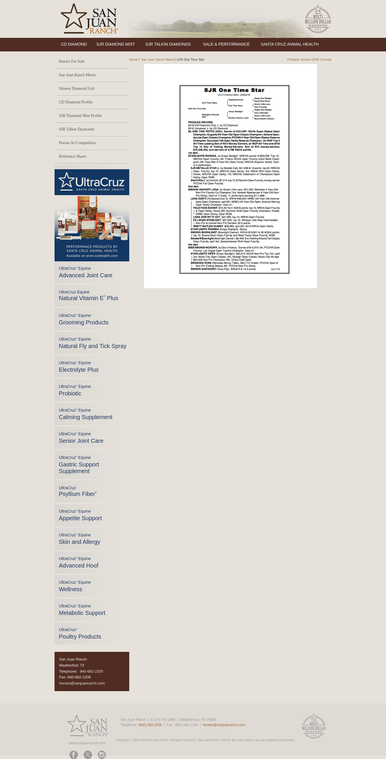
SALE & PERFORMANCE (226, 44)
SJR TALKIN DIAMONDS (168, 44)
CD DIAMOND (74, 44)
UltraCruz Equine (88, 295)
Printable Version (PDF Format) (309, 59)
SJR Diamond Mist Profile (80, 116)
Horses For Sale (72, 61)
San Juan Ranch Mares (77, 75)
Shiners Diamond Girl (77, 88)
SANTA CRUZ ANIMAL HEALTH (289, 44)
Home (133, 59)
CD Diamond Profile (76, 102)
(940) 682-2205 (150, 725)
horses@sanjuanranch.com (82, 683)
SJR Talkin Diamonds (76, 129)
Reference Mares (72, 156)
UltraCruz (78, 491)
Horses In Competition (77, 143)
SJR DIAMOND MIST (115, 44)
